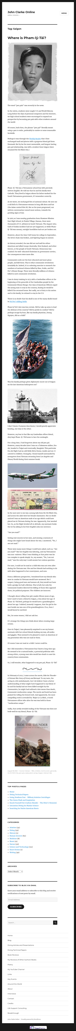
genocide (53, 771)
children (37, 771)
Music (12, 841)
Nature (12, 844)
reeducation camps (31, 773)
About (10, 989)
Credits (10, 1003)
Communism (45, 771)
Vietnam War (47, 773)
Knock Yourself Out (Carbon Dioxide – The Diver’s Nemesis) (33, 803)
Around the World (15, 984)
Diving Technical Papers (19, 795)
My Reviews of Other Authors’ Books (22, 960)
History (12, 833)
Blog (9, 940)
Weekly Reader (35, 139)
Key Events (12, 979)
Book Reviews (13, 955)
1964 (32, 771)
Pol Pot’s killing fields (18, 301)
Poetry (10, 965)
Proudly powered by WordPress (31, 1019)
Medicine (13, 839)
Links (10, 974)
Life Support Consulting (17, 1008)
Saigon (40, 773)
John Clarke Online (21, 12)
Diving (12, 830)
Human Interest (24, 771)
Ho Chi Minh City (13, 773)
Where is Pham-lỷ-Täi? (27, 38)
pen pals (22, 773)
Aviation (13, 827)
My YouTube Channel (16, 969)
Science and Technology (19, 847)
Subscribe (16, 907)
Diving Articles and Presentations (21, 945)
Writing (13, 852)
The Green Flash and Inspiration (22, 800)
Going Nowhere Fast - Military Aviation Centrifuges (30, 797)
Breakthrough (13, 1013)
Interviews (12, 994)
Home (12, 792)
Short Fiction (15, 850)
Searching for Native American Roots (24, 808)
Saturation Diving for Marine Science (24, 806)
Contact (11, 999)
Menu (64, 13)
